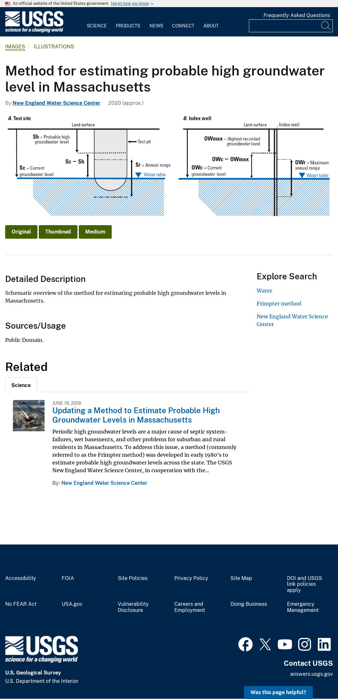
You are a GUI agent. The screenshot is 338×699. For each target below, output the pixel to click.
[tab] (21, 384)
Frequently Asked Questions (296, 15)
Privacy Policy (191, 578)
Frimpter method (279, 303)
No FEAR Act (20, 604)
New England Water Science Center (56, 103)
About (211, 25)
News (156, 25)
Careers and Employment (189, 607)
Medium (95, 232)
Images (15, 47)
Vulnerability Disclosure (133, 607)
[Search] (326, 25)
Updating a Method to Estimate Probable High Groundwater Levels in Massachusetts (136, 415)
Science (97, 25)
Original (21, 232)
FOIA (68, 578)
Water (264, 290)
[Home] (34, 31)
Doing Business (248, 604)
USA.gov (72, 604)
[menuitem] (96, 22)
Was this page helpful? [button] (278, 692)
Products (128, 25)
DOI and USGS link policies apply (304, 584)
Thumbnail (58, 232)
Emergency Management (303, 607)
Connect (183, 25)
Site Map (241, 578)
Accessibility (20, 578)
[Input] (291, 25)
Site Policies (133, 578)
